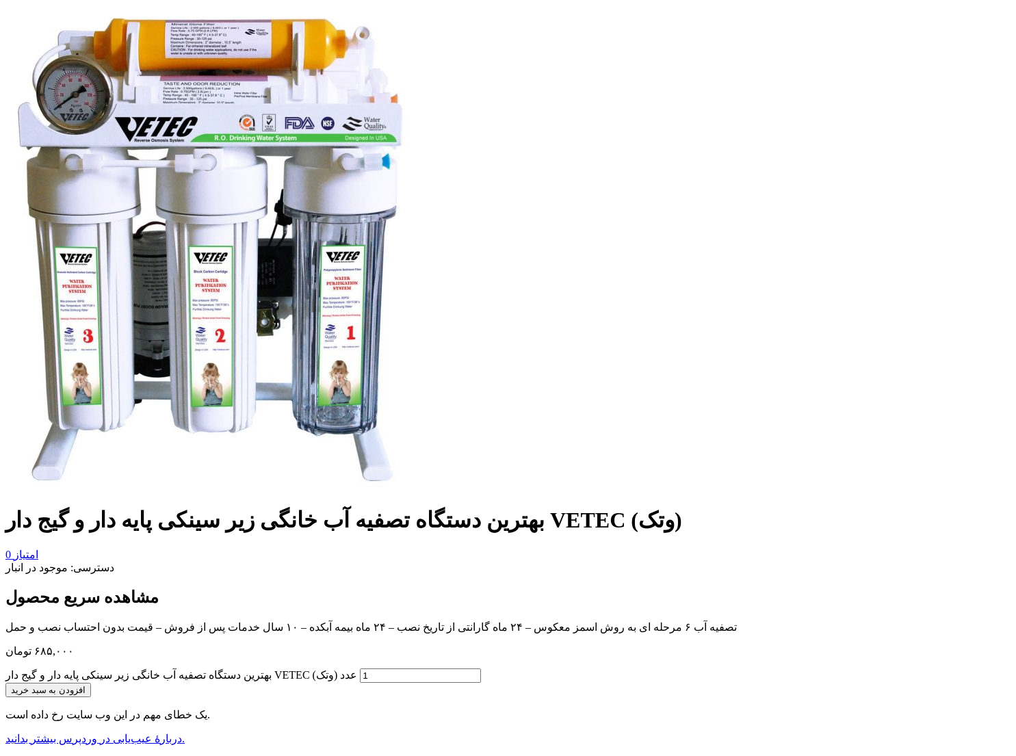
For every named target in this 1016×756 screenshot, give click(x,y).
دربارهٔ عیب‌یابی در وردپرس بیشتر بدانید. (95, 738)
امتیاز (21, 554)
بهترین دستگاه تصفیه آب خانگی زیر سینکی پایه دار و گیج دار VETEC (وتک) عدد (181, 675)
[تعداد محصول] (420, 675)
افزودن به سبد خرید (48, 690)
